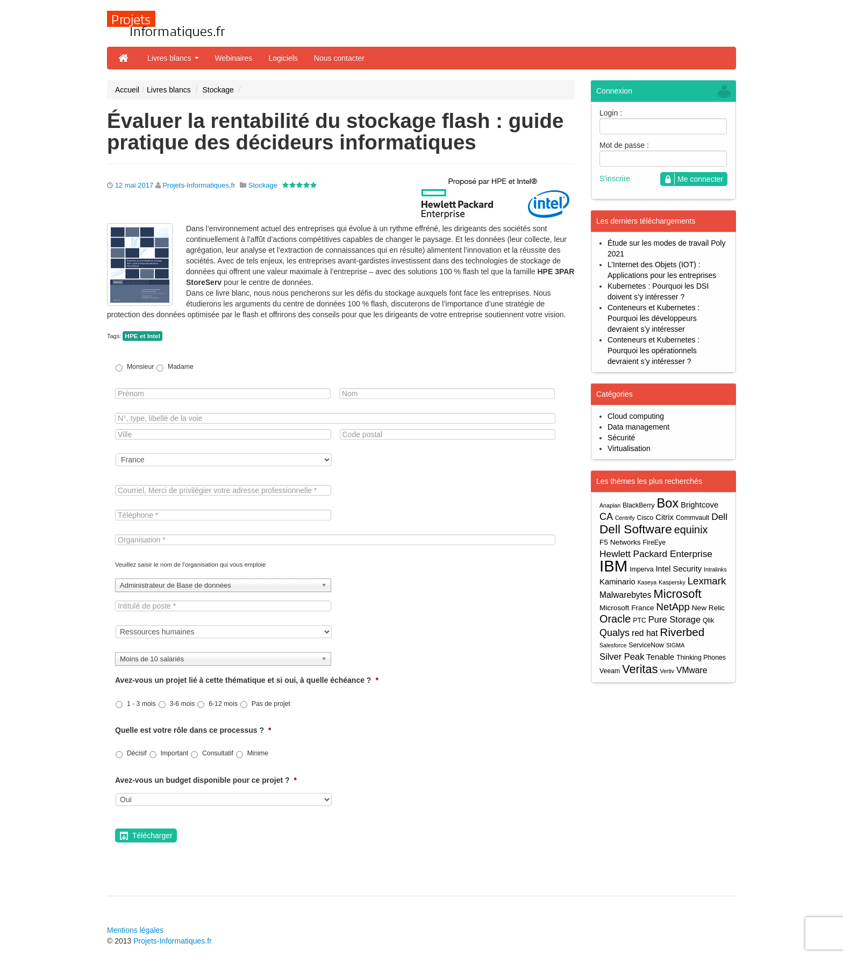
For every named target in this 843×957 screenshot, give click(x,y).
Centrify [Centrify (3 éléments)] (625, 518)
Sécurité (621, 437)
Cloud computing (636, 416)
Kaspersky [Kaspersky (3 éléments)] (672, 582)
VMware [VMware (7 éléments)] (691, 670)
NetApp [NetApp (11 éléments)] (673, 606)
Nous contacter (339, 58)
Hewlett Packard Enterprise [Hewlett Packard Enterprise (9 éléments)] (655, 553)
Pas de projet (271, 704)
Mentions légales (135, 930)
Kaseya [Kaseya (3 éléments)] (647, 582)
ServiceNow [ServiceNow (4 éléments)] (646, 645)
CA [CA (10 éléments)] (606, 516)
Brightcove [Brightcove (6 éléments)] (699, 505)
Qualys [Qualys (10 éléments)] (614, 632)
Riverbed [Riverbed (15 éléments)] (682, 632)
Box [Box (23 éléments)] (668, 503)
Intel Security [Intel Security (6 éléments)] (678, 569)
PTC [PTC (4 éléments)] (639, 620)
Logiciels (282, 58)
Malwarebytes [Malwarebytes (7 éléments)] (625, 594)
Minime (257, 753)
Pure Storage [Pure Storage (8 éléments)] (674, 619)
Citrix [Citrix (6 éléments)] (664, 517)
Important (174, 753)
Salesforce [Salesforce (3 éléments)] (612, 645)
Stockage (217, 89)
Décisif (137, 753)
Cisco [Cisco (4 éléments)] (645, 518)
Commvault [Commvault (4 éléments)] (692, 518)
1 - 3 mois (141, 704)
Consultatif (217, 753)
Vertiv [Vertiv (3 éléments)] (667, 671)
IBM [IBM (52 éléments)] (613, 566)
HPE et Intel (142, 336)
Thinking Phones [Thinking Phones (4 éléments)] (701, 657)
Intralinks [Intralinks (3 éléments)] (715, 569)
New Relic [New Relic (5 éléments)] (708, 608)
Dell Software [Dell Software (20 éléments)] (635, 529)
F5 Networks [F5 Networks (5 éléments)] (620, 542)
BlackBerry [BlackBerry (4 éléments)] (639, 505)
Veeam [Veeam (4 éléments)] (609, 671)
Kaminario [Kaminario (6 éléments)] (617, 581)
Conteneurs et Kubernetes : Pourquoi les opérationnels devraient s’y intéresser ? (653, 350)
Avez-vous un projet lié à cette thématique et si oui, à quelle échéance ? (246, 680)
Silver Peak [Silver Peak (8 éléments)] (621, 656)
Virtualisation (629, 448)
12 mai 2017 (134, 185)
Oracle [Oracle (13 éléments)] (615, 619)
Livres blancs (173, 58)
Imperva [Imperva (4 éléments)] (642, 569)
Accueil (127, 89)
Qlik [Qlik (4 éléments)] (708, 620)
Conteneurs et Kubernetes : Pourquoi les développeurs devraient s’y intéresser (653, 318)
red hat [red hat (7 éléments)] (645, 633)
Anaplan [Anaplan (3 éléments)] (609, 505)
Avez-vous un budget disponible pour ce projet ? (206, 780)
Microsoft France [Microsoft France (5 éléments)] (626, 608)
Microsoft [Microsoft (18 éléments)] (677, 593)
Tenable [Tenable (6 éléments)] (660, 657)
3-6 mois (182, 704)
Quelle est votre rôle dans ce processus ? (193, 730)
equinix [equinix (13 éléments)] (691, 529)
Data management (638, 427)
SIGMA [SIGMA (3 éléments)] (675, 645)
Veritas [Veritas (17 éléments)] (640, 669)
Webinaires (234, 58)
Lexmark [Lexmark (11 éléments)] (707, 581)
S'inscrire (614, 178)
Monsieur (140, 366)
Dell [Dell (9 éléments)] (719, 516)
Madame (181, 366)
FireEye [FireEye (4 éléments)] (654, 542)
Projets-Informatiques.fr (198, 185)
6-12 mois (223, 704)
